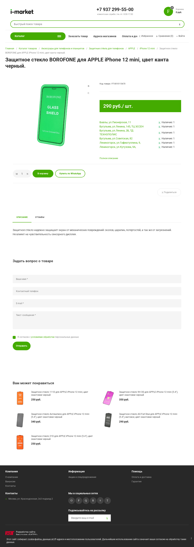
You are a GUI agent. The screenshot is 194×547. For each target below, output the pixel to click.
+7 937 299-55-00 (115, 9)
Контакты (10, 486)
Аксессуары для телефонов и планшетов (62, 48)
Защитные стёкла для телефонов (106, 48)
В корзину (43, 173)
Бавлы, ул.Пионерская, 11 (115, 122)
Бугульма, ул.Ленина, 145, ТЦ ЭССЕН (122, 126)
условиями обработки (42, 337)
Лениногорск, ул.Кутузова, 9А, (118, 146)
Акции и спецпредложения (82, 477)
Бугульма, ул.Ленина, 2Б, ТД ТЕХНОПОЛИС (116, 132)
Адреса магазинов (104, 36)
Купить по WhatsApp (70, 173)
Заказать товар (78, 36)
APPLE (131, 48)
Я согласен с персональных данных (48, 337)
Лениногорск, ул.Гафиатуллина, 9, (120, 142)
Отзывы (39, 217)
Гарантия (137, 481)
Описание (22, 217)
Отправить (21, 346)
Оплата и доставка (133, 36)
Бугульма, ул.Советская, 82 (116, 138)
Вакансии (10, 481)
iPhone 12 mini (147, 48)
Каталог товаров (28, 48)
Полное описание (109, 158)
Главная (9, 48)
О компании (11, 477)
